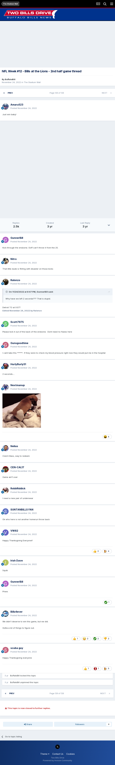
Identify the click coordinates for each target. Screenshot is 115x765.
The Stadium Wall (32, 82)
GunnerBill (42, 292)
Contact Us (57, 754)
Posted (23, 108)
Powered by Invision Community (57, 760)
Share (28, 724)
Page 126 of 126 (57, 93)
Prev (10, 93)
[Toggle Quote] (7, 292)
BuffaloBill (10, 79)
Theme (44, 754)
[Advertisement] (57, 44)
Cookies (70, 754)
